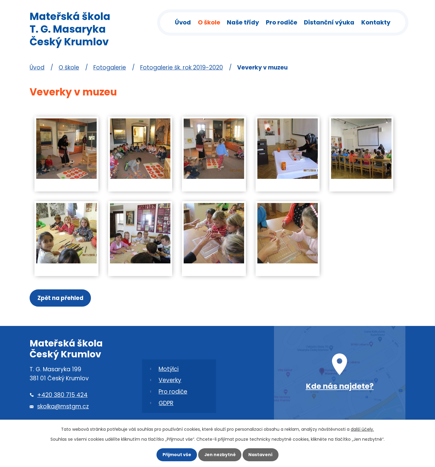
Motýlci (169, 370)
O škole (209, 22)
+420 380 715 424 (62, 396)
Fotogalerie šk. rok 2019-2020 (181, 67)
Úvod (183, 22)
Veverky (170, 382)
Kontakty (376, 22)
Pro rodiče (281, 22)
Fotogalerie (109, 67)
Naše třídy (243, 22)
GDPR (166, 405)
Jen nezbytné (220, 454)
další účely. (362, 428)
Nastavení (262, 454)
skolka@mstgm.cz (63, 408)
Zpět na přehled (61, 299)
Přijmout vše (174, 454)
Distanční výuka (329, 22)
